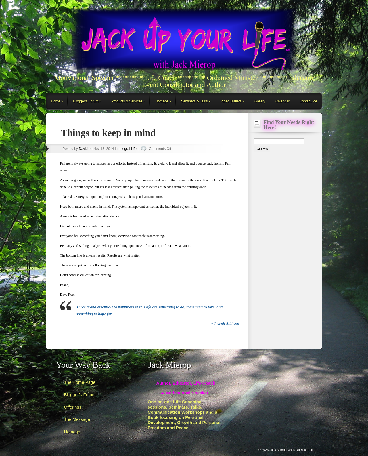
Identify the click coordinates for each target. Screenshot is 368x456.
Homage (161, 101)
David (83, 149)
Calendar (282, 101)
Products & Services (126, 101)
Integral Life (127, 149)
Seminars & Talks (194, 101)
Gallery (259, 101)
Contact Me (308, 101)
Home (55, 101)
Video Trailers (231, 101)
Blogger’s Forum (85, 101)
